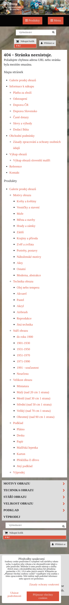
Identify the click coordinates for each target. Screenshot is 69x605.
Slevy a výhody (22, 123)
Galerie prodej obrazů (22, 80)
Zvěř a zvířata (25, 244)
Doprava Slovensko (25, 111)
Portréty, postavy (27, 250)
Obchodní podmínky (22, 136)
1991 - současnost (28, 367)
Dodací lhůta (21, 129)
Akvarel (22, 293)
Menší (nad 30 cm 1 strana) (33, 398)
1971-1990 (23, 361)
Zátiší (20, 232)
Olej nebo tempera (28, 287)
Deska (20, 435)
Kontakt (14, 172)
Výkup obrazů (18, 154)
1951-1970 (23, 355)
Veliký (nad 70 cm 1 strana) (34, 411)
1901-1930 (23, 343)
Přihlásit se (47, 43)
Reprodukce (24, 318)
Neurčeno (23, 374)
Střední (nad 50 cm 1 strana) (34, 404)
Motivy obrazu (22, 195)
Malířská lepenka (27, 447)
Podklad (18, 423)
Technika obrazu (23, 281)
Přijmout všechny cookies (43, 596)
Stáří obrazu (20, 330)
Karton (21, 454)
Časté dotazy (21, 117)
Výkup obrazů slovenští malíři (31, 160)
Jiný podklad (24, 466)
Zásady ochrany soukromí (44, 584)
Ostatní (21, 269)
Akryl (20, 306)
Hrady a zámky (26, 226)
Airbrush (22, 312)
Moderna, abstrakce (29, 275)
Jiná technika (25, 324)
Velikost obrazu (22, 380)
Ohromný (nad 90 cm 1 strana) (35, 417)
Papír (20, 441)
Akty (20, 263)
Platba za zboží (22, 92)
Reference (15, 166)
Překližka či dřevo (28, 460)
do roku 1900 (25, 336)
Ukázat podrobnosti (14, 594)
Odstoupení (20, 98)
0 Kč (18, 45)
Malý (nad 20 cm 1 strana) (33, 392)
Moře (20, 213)
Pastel (20, 300)
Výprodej (19, 472)
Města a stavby (26, 220)
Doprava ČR (21, 105)
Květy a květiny (26, 201)
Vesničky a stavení (28, 207)
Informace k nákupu (21, 86)
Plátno (21, 429)
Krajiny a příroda (27, 238)
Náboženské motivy (29, 257)
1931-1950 (23, 349)
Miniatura (23, 386)
